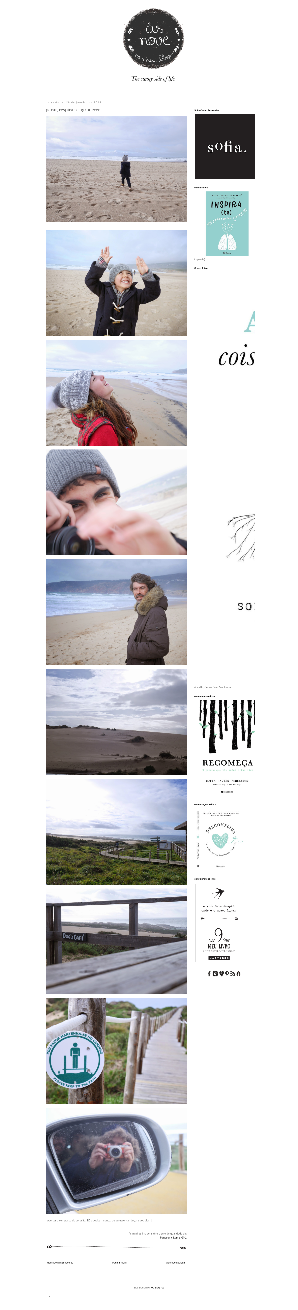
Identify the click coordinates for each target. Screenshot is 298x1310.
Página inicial (119, 1262)
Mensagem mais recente (60, 1262)
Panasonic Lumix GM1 (173, 1237)
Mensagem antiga (175, 1262)
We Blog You (158, 1287)
